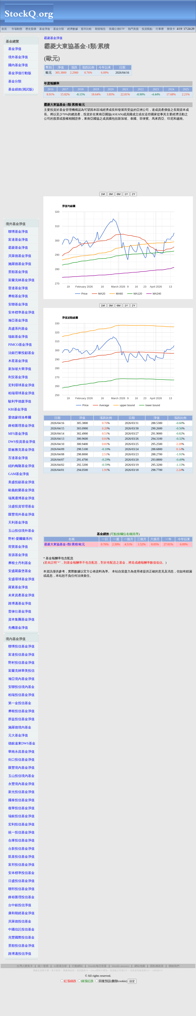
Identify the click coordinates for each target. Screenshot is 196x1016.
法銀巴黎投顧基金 (20, 353)
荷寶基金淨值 (17, 546)
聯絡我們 (174, 965)
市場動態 (17, 28)
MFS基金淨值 (17, 433)
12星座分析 (60, 965)
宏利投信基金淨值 (20, 824)
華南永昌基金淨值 (20, 751)
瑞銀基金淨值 (17, 336)
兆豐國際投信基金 (20, 937)
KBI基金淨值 (16, 409)
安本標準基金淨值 (20, 312)
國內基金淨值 (17, 65)
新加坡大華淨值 (18, 369)
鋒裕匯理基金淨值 (20, 425)
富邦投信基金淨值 (20, 864)
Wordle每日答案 (97, 965)
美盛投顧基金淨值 (20, 482)
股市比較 (86, 28)
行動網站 (77, 965)
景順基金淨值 (17, 272)
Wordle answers (120, 965)
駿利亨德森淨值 (18, 401)
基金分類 (58, 28)
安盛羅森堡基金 (18, 571)
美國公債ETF (117, 28)
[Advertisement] (127, 13)
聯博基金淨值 (17, 231)
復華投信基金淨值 (20, 808)
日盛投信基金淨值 (20, 881)
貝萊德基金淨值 (18, 256)
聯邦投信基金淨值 (20, 889)
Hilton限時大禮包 (99, 970)
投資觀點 (147, 28)
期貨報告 (100, 28)
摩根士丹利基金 (18, 563)
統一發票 (43, 965)
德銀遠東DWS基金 (20, 743)
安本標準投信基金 (20, 873)
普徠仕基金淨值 (18, 611)
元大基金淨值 (17, 735)
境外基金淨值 (17, 57)
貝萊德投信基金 (18, 921)
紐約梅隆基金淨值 (20, 466)
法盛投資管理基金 (20, 506)
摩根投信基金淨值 (20, 711)
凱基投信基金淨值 (20, 856)
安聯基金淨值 (17, 304)
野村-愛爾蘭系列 (19, 538)
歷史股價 (30, 28)
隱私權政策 (157, 965)
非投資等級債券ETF (140, 970)
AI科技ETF (157, 970)
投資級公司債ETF (118, 970)
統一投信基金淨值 (20, 832)
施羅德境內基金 (18, 727)
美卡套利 (55, 970)
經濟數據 (72, 28)
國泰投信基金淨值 (20, 800)
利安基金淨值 (17, 377)
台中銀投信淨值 (18, 905)
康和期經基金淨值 (20, 913)
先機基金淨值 (17, 627)
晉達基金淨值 (17, 288)
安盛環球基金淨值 (20, 579)
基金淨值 (44, 28)
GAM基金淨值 (17, 474)
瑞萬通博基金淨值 (20, 498)
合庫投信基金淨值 (20, 840)
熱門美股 (133, 28)
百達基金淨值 (17, 458)
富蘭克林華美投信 (20, 670)
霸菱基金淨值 (17, 247)
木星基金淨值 (17, 361)
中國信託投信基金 (20, 929)
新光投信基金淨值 (20, 792)
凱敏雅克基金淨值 (20, 449)
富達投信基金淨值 (20, 654)
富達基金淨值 (17, 239)
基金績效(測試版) (19, 89)
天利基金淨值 (17, 522)
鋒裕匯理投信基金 (20, 897)
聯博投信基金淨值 (20, 646)
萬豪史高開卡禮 (41, 970)
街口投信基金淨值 (20, 759)
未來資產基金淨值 (20, 595)
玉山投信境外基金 (20, 530)
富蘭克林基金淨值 (20, 280)
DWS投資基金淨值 (20, 441)
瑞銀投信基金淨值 (20, 816)
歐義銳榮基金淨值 (20, 490)
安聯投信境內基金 (20, 687)
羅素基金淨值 (17, 587)
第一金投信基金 (18, 703)
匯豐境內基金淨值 (20, 767)
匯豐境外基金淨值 (20, 514)
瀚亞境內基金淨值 (20, 679)
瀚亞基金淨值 (17, 320)
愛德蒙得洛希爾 (18, 417)
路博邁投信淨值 (18, 953)
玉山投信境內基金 (20, 776)
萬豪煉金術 (68, 970)
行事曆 (160, 28)
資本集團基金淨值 (20, 619)
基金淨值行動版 (18, 73)
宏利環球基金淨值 (20, 385)
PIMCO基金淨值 (19, 344)
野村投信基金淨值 (20, 662)
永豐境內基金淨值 (20, 784)
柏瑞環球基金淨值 (20, 393)
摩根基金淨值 (17, 296)
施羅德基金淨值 (18, 264)
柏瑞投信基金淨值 (20, 695)
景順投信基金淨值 (20, 945)
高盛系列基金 (17, 328)
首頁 (4, 28)
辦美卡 (171, 28)
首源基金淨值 (17, 555)
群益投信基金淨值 (20, 719)
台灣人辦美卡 (25, 965)
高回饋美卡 (82, 970)
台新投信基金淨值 (20, 848)
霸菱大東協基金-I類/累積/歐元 (64, 544)
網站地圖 (139, 965)
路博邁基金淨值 (18, 603)
